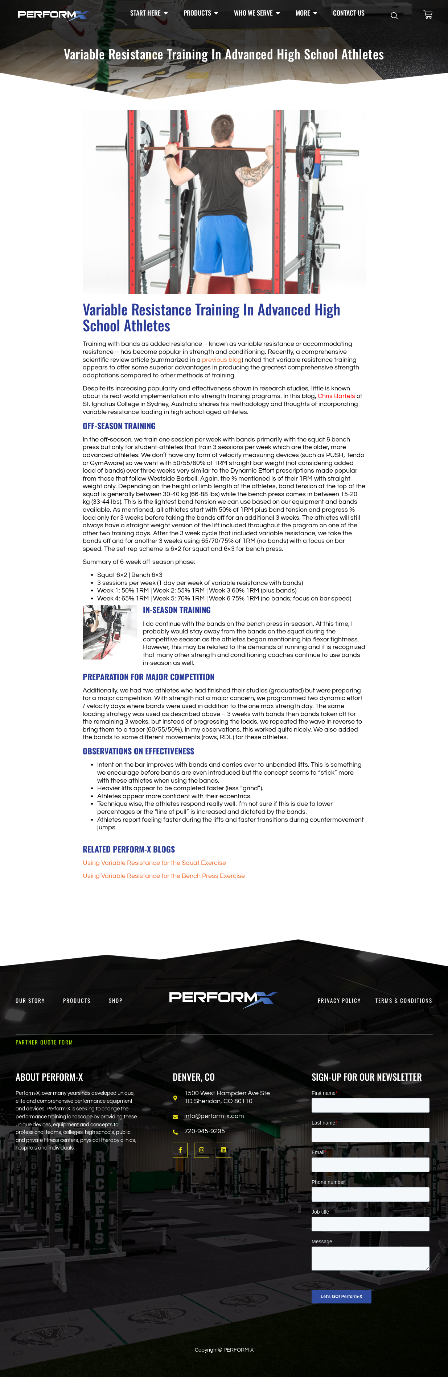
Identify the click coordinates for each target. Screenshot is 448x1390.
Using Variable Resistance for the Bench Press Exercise (164, 875)
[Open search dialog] (394, 16)
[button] (149, 13)
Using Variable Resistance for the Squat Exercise (154, 862)
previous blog (222, 359)
